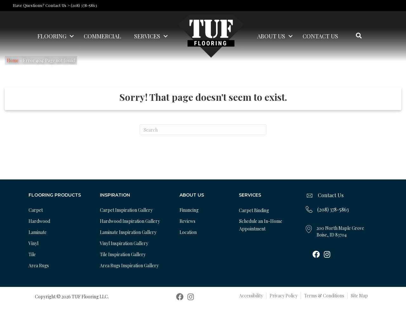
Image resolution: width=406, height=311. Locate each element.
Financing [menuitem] (189, 210)
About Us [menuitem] (271, 36)
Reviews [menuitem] (187, 221)
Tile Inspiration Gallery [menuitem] (123, 254)
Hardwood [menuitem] (39, 221)
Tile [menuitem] (32, 254)
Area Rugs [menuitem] (39, 265)
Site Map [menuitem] (359, 296)
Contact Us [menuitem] (320, 36)
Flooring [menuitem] (51, 36)
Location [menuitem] (188, 232)
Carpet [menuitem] (36, 210)
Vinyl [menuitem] (33, 243)
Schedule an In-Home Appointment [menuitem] (260, 225)
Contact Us (331, 195)
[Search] (203, 129)
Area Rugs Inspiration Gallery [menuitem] (129, 265)
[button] (71, 36)
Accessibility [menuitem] (251, 296)
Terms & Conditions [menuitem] (324, 296)
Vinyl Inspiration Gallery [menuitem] (124, 243)
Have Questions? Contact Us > (41, 5)
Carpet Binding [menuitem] (254, 210)
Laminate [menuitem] (38, 232)
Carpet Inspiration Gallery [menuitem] (126, 210)
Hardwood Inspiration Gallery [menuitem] (130, 221)
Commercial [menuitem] (102, 36)
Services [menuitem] (147, 36)
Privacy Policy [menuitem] (284, 296)
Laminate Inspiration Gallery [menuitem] (128, 232)
